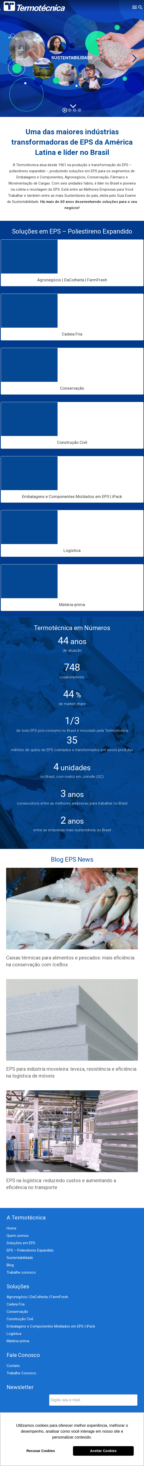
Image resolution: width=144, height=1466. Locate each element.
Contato (13, 1366)
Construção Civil (20, 1319)
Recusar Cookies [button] (40, 1451)
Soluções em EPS (21, 1243)
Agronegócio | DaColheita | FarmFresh (37, 1297)
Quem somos (18, 1235)
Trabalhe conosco (21, 1272)
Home (11, 1228)
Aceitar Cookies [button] (103, 1451)
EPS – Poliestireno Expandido (30, 1250)
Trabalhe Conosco (21, 1373)
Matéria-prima (18, 1341)
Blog (10, 1265)
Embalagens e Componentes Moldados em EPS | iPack (51, 1326)
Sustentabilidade (20, 1257)
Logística (14, 1333)
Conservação (17, 1311)
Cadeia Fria (15, 1304)
